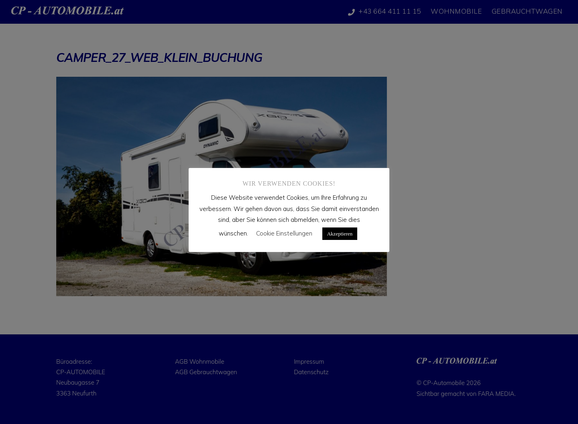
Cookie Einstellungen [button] (284, 233)
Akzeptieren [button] (340, 234)
